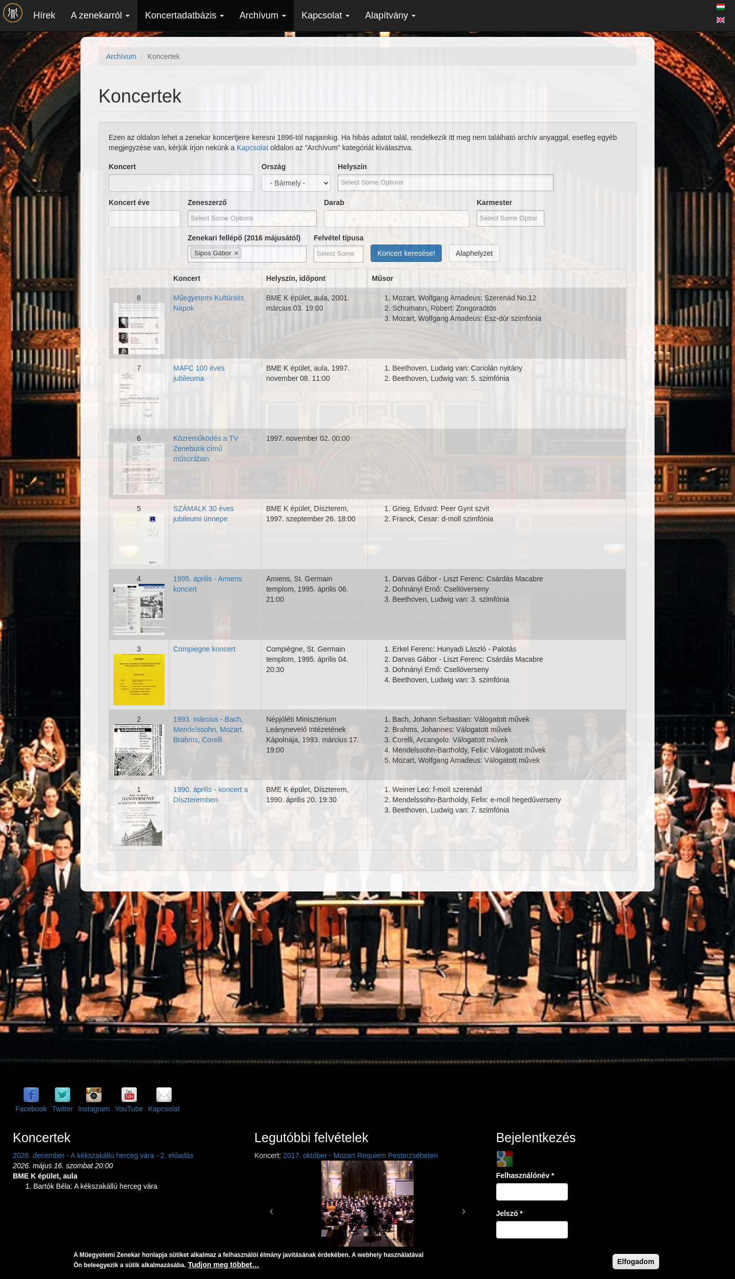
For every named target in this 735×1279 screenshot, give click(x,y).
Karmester (494, 202)
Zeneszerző (207, 202)
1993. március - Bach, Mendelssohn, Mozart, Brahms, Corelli (208, 729)
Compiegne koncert (204, 649)
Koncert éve (129, 202)
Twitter (62, 1109)
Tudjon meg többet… (223, 1265)
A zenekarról (100, 15)
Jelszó (509, 1213)
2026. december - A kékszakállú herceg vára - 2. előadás (103, 1155)
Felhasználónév (525, 1175)
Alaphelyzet (474, 253)
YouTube (129, 1109)
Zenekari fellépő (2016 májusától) (244, 238)
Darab (334, 202)
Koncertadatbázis (184, 15)
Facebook (31, 1109)
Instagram (94, 1109)
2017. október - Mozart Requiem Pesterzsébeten (360, 1155)
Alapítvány (390, 15)
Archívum (262, 15)
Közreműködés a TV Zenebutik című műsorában (205, 448)
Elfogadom (635, 1261)
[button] (271, 1206)
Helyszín (352, 167)
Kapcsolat (325, 15)
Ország (273, 167)
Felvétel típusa (338, 238)
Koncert (122, 167)
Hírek (44, 15)
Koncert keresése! (406, 253)
